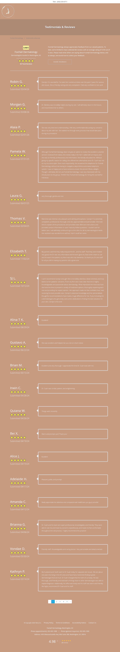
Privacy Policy (48, 623)
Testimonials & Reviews (33, 38)
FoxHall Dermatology (16, 38)
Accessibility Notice (79, 623)
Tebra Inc (38, 623)
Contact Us (92, 623)
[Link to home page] (7, 11)
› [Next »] (70, 602)
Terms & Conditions (63, 623)
